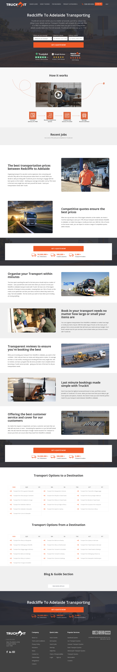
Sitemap (52, 647)
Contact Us (35, 654)
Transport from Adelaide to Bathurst (22, 504)
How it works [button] (45, 4)
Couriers (70, 660)
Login (51, 657)
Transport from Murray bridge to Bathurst (91, 495)
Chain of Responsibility (56, 654)
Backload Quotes (73, 637)
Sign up (58, 657)
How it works (53, 637)
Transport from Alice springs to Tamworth (23, 495)
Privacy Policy (36, 644)
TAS (77, 487)
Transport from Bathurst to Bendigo (21, 554)
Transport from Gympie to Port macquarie (91, 504)
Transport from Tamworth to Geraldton (56, 549)
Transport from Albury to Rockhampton (56, 545)
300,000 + (61, 254)
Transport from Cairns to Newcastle (22, 513)
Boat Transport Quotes (74, 647)
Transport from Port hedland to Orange (22, 500)
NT (102, 487)
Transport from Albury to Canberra (21, 558)
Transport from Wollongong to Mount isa (90, 554)
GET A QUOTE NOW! (58, 45)
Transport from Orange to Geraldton (22, 563)
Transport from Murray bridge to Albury (56, 504)
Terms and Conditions (38, 641)
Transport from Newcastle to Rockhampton (91, 558)
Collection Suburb (58, 35)
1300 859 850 (88, 4)
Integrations (35, 660)
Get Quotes (53, 641)
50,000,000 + (42, 254)
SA (64, 487)
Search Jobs (34, 4)
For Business (56, 4)
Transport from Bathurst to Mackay (55, 540)
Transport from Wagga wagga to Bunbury (23, 549)
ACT (89, 487)
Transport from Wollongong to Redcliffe (22, 545)
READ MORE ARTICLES (58, 586)
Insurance (35, 647)
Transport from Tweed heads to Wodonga (91, 549)
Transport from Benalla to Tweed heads (90, 500)
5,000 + (78, 254)
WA (52, 487)
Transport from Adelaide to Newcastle (22, 509)
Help (107, 4)
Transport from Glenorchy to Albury (89, 509)
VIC (39, 487)
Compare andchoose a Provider (67, 120)
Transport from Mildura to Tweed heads (56, 500)
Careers (34, 664)
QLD (26, 487)
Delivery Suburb (73, 35)
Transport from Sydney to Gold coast (89, 540)
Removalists (71, 657)
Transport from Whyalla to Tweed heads (56, 495)
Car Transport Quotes (74, 641)
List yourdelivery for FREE (33, 120)
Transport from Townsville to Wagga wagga (91, 491)
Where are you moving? (40, 35)
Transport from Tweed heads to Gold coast (91, 545)
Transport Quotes (73, 654)
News (33, 651)
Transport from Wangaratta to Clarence (56, 491)
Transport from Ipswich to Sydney (55, 509)
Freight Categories (70, 4)
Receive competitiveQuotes (50, 120)
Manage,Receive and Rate (84, 120)
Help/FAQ (52, 651)
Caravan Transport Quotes (75, 644)
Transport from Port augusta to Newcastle (23, 491)
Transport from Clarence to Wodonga (56, 558)
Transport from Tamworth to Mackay (56, 554)
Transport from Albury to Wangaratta (22, 540)
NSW (14, 487)
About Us (34, 637)
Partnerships (35, 657)
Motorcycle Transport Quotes (76, 651)
